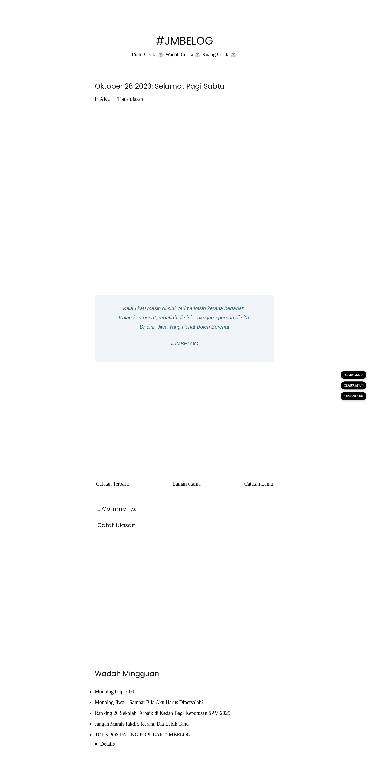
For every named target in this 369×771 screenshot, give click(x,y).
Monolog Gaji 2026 (115, 691)
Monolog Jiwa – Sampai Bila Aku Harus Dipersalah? (149, 702)
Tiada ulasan (130, 99)
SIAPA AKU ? (353, 375)
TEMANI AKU (353, 396)
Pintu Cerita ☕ (148, 54)
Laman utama (186, 484)
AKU (105, 99)
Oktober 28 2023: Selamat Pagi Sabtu (159, 86)
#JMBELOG (184, 40)
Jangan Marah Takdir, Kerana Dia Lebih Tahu (142, 724)
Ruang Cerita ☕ (219, 54)
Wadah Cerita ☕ (183, 54)
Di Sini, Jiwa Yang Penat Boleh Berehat (184, 327)
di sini (168, 308)
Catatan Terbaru (112, 484)
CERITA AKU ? (353, 385)
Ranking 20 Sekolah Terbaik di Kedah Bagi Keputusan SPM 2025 (162, 713)
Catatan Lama (258, 484)
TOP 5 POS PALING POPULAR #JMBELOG (142, 734)
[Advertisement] (184, 403)
